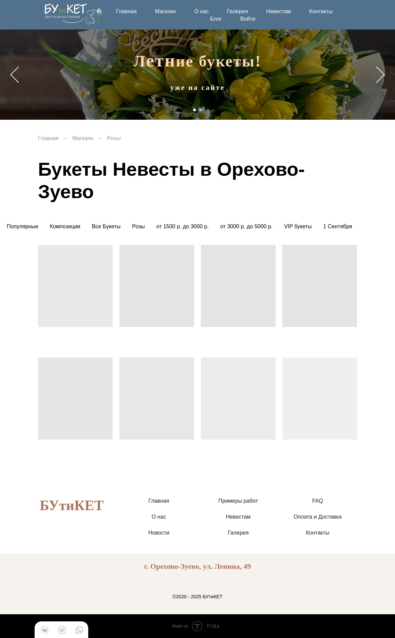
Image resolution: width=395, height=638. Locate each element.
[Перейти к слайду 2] (200, 110)
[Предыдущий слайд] (14, 74)
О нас (201, 11)
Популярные (22, 226)
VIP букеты (298, 226)
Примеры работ (238, 501)
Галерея (237, 11)
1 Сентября (337, 226)
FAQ (317, 501)
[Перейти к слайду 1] (194, 110)
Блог (216, 19)
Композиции (65, 226)
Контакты (321, 11)
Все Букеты (106, 226)
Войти (248, 19)
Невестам (278, 11)
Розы (138, 226)
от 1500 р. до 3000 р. (182, 226)
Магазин (165, 11)
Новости (158, 533)
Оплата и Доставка (318, 517)
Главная (126, 11)
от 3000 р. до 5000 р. (246, 226)
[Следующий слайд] (380, 74)
